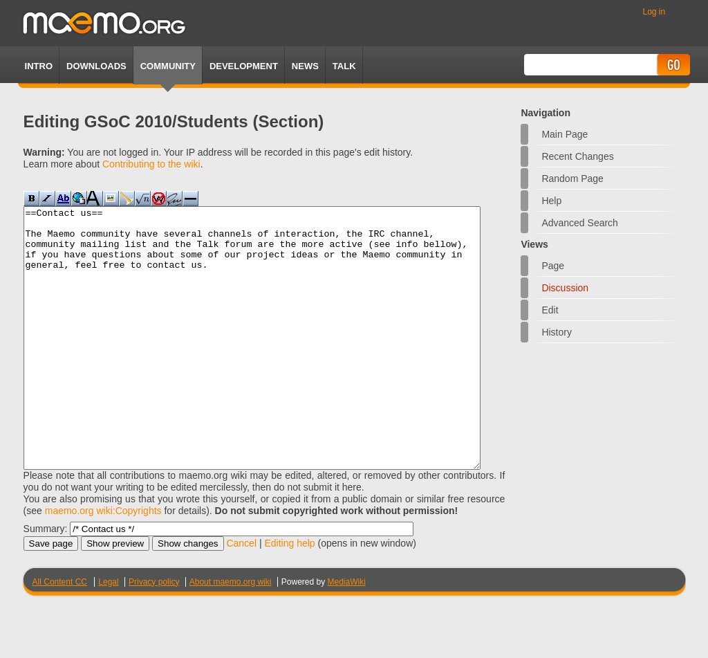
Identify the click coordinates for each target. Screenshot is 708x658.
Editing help (289, 595)
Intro (39, 66)
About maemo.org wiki (230, 634)
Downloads (96, 66)
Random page (572, 178)
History (556, 332)
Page (552, 265)
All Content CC (59, 634)
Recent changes (577, 156)
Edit (549, 310)
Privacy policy (154, 634)
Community (168, 66)
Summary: (46, 580)
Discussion (564, 287)
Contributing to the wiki (151, 164)
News (305, 66)
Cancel (241, 595)
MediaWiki (347, 634)
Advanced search (579, 222)
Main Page (564, 134)
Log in (653, 12)
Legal (108, 634)
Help (551, 200)
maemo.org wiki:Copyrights (103, 562)
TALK (344, 66)
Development (243, 66)
